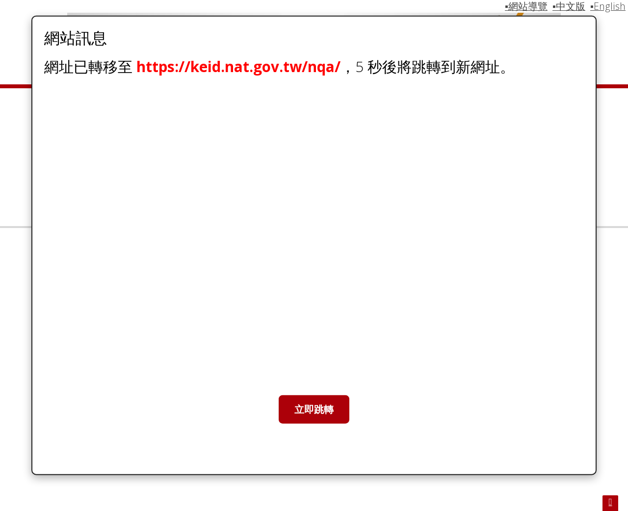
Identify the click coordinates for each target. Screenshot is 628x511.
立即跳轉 (314, 409)
